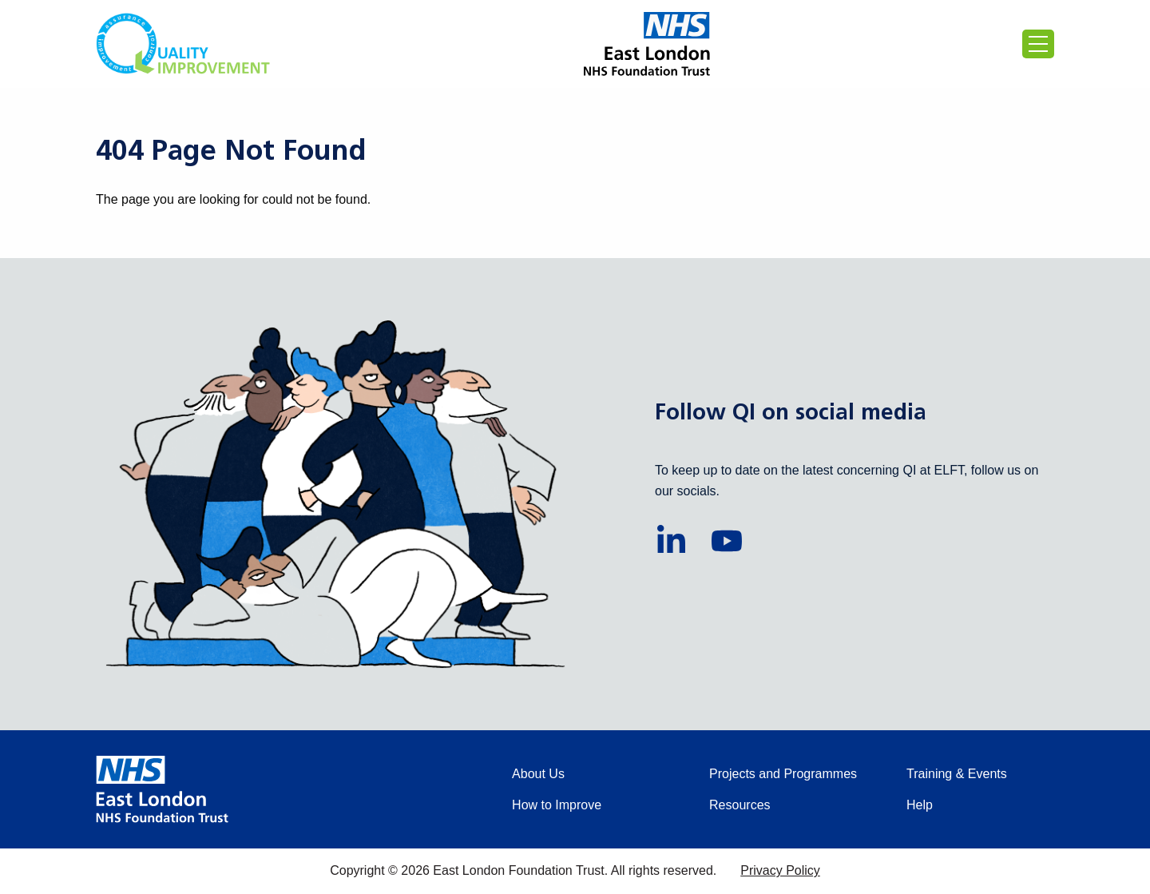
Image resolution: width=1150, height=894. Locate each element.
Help (919, 805)
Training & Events (956, 774)
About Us (538, 774)
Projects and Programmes (783, 774)
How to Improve (556, 805)
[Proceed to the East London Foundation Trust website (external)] (647, 44)
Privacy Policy (780, 870)
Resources (739, 805)
